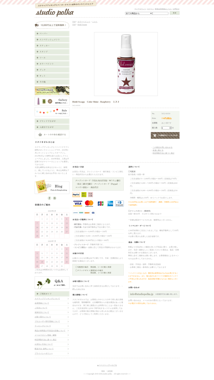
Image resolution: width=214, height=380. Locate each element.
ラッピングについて (43, 326)
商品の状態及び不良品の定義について (50, 331)
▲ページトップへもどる (107, 365)
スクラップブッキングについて (47, 299)
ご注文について (41, 308)
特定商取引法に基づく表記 (45, 340)
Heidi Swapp (82, 25)
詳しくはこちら (78, 289)
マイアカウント (140, 9)
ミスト (95, 22)
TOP (74, 22)
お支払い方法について (44, 344)
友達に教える (158, 150)
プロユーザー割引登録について (47, 321)
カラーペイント (84, 22)
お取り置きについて (43, 317)
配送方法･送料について (44, 349)
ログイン (150, 9)
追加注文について (42, 312)
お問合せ (176, 9)
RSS (103, 371)
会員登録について (42, 303)
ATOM (110, 371)
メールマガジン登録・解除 (45, 335)
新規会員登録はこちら (163, 9)
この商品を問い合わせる (163, 147)
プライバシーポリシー (44, 353)
